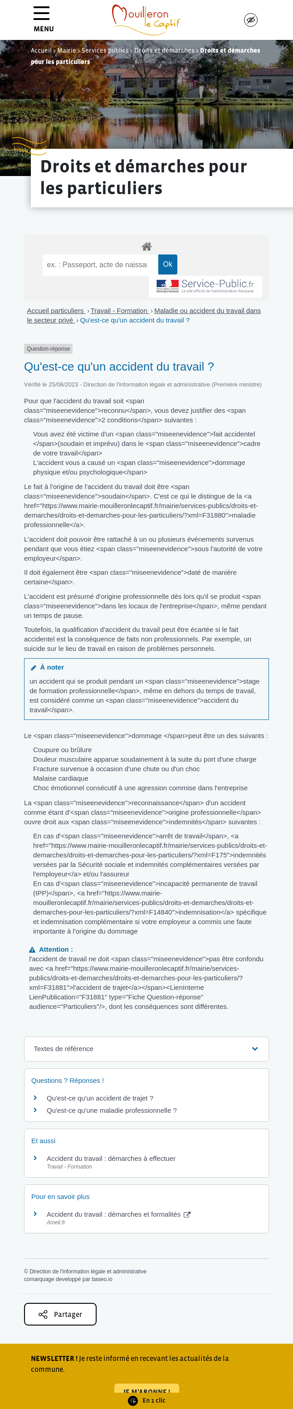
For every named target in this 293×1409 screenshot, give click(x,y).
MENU (44, 22)
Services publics (105, 50)
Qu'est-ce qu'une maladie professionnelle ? (112, 1110)
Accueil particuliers (56, 310)
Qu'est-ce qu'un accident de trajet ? (100, 1098)
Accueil (41, 50)
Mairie (66, 50)
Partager (60, 1314)
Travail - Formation (120, 310)
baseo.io (102, 1279)
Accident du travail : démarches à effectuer (111, 1158)
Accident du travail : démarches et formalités (118, 1214)
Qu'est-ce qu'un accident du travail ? (135, 320)
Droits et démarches (164, 50)
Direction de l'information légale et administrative (87, 1271)
